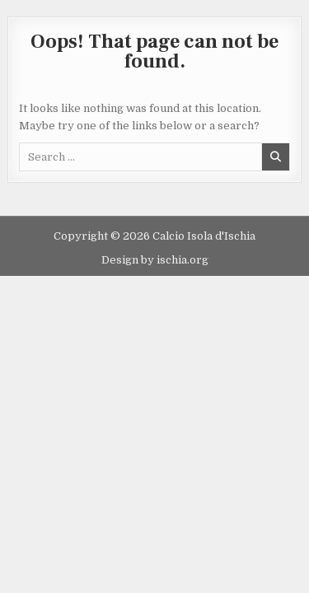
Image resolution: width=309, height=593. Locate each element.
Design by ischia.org (154, 260)
